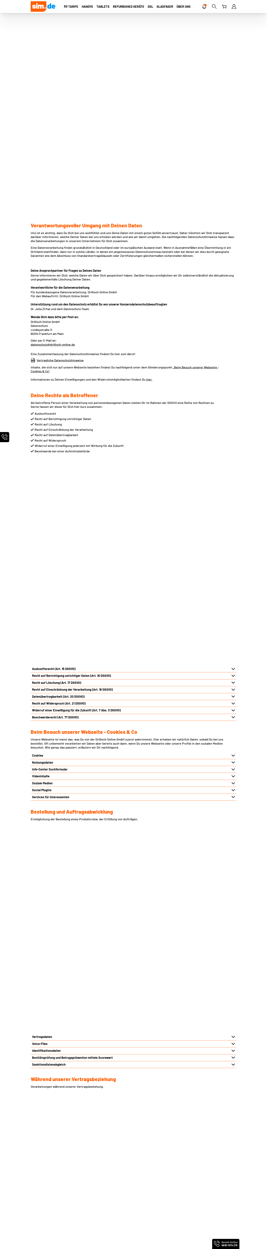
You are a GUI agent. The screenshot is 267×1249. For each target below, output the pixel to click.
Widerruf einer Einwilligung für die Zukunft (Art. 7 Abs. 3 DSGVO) (76, 409)
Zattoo (140, 1174)
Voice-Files (39, 592)
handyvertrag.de (73, 1241)
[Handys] (87, 6)
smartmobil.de (54, 1241)
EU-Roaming (92, 1163)
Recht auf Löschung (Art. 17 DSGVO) (56, 381)
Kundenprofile (42, 743)
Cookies (37, 454)
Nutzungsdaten (42, 461)
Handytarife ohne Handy (205, 1158)
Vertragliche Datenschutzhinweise (60, 209)
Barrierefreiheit (41, 1206)
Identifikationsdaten (46, 598)
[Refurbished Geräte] (128, 6)
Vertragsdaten (42, 585)
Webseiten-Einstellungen (48, 1169)
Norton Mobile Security (152, 1163)
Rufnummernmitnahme (99, 1158)
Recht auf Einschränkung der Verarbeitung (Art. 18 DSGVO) (72, 388)
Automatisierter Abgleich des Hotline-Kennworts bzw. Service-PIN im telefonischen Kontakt (95, 784)
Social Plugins (41, 489)
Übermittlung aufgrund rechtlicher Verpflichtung (65, 933)
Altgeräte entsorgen (97, 1180)
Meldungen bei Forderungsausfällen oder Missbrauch (68, 750)
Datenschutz (39, 1163)
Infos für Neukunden (97, 1169)
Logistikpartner (43, 898)
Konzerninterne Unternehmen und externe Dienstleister (70, 940)
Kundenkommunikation (48, 729)
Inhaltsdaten (41, 722)
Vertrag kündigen (95, 1201)
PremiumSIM (37, 1241)
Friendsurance (146, 1169)
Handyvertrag (198, 1153)
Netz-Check (91, 1174)
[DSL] (150, 6)
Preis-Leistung (41, 1180)
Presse (35, 1185)
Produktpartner (43, 912)
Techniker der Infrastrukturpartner (56, 891)
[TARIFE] (71, 6)
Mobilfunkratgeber (203, 1167)
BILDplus (142, 1180)
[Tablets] (103, 6)
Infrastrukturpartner (46, 884)
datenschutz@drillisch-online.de (53, 194)
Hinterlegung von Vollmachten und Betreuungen (65, 736)
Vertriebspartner (43, 905)
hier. (149, 229)
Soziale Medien (42, 482)
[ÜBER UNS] (183, 6)
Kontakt (88, 1153)
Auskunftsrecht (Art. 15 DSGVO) (53, 367)
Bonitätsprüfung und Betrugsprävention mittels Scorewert (72, 605)
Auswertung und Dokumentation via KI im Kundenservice (71, 791)
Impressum (38, 1153)
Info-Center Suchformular (50, 468)
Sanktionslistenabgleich (49, 612)
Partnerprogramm (43, 1190)
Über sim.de (39, 1174)
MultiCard (142, 1158)
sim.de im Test (146, 1196)
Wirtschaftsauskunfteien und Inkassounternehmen (67, 926)
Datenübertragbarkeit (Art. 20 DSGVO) (58, 395)
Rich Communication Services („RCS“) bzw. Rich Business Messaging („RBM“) (85, 708)
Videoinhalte (41, 475)
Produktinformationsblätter (50, 1201)
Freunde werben (94, 1185)
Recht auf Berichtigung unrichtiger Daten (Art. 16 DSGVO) (71, 374)
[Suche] (214, 6)
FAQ (86, 1190)
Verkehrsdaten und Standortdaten (55, 702)
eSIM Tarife (143, 1153)
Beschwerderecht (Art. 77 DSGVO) (55, 416)
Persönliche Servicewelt (100, 1196)
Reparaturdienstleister (48, 919)
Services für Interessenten (50, 496)
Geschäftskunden (43, 1196)
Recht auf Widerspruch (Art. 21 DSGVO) (59, 402)
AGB (33, 1158)
